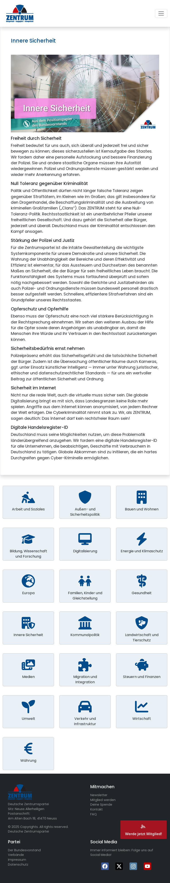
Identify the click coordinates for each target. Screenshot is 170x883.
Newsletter (98, 795)
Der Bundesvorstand (24, 850)
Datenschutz (18, 864)
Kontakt (96, 809)
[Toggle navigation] (161, 13)
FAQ (93, 814)
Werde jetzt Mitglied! (143, 829)
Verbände (16, 855)
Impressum (17, 859)
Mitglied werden (103, 800)
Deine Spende (101, 804)
